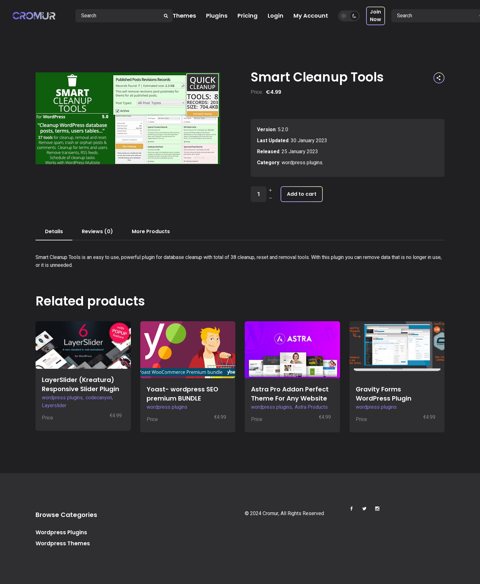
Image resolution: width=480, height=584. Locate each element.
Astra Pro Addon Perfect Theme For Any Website (290, 394)
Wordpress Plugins (61, 532)
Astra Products (311, 407)
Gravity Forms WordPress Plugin (383, 394)
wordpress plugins (302, 162)
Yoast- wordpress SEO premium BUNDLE (182, 394)
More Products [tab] (151, 231)
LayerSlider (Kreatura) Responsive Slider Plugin (80, 384)
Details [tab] (54, 231)
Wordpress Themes (63, 543)
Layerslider (54, 405)
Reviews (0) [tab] (97, 231)
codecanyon (99, 398)
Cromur (270, 513)
